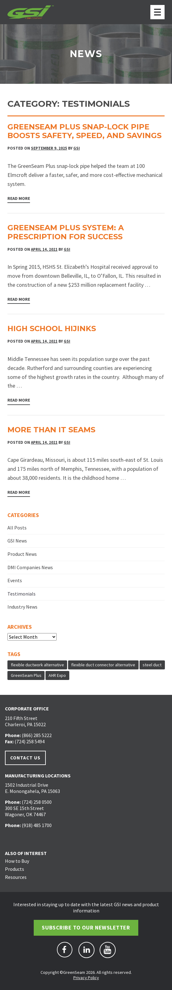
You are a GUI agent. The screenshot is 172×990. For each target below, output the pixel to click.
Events (14, 580)
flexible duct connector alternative (103, 665)
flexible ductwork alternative (37, 665)
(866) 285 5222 (37, 735)
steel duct (152, 665)
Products (14, 869)
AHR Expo (57, 675)
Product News (22, 554)
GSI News (17, 541)
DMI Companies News (30, 567)
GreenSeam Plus (26, 675)
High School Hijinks (51, 328)
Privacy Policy (86, 977)
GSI (76, 148)
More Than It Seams (51, 429)
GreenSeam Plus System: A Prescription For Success (65, 232)
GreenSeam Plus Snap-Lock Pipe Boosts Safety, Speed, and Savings (84, 131)
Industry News (22, 607)
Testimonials (21, 594)
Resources (16, 877)
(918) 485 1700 (37, 825)
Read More (18, 198)
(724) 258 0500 (37, 802)
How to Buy (17, 861)
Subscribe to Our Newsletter (86, 927)
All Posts (17, 527)
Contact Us (25, 758)
